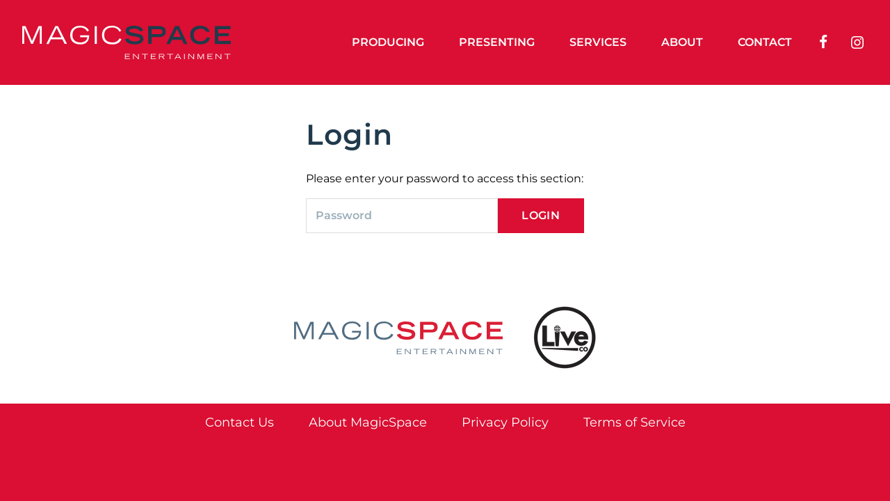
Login (540, 215)
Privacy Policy (505, 422)
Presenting (497, 42)
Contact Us (239, 422)
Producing (388, 42)
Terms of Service (634, 422)
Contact (765, 42)
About (682, 42)
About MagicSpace (368, 422)
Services (597, 42)
